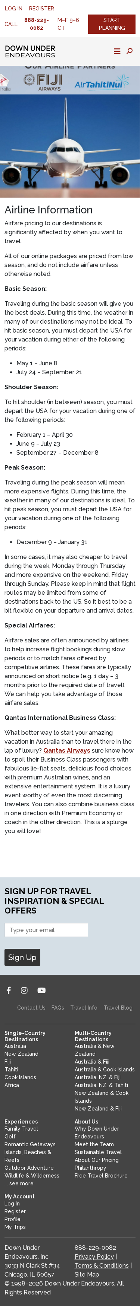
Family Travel (21, 1129)
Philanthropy (90, 1168)
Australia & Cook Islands (105, 1070)
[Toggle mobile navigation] (117, 51)
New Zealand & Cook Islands (101, 1097)
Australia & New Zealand (95, 1050)
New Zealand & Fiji (98, 1109)
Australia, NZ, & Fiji (98, 1077)
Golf (10, 1137)
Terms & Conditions (102, 1265)
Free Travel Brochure (101, 1176)
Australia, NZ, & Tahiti (101, 1085)
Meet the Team (94, 1144)
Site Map (87, 1274)
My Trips (15, 1227)
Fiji (7, 1062)
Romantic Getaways (30, 1144)
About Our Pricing (97, 1160)
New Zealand (21, 1054)
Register (41, 9)
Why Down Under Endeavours (97, 1133)
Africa (11, 1085)
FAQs (58, 1008)
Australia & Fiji (92, 1062)
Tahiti (11, 1070)
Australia (15, 1046)
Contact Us (31, 1008)
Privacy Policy (94, 1256)
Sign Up (22, 957)
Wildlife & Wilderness (31, 1176)
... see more (19, 1183)
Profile (12, 1219)
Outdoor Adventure (29, 1168)
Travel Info (83, 1008)
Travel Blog (118, 1008)
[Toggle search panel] (130, 51)
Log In (13, 9)
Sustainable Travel (98, 1152)
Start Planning (112, 24)
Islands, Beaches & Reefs (27, 1156)
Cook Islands (20, 1077)
